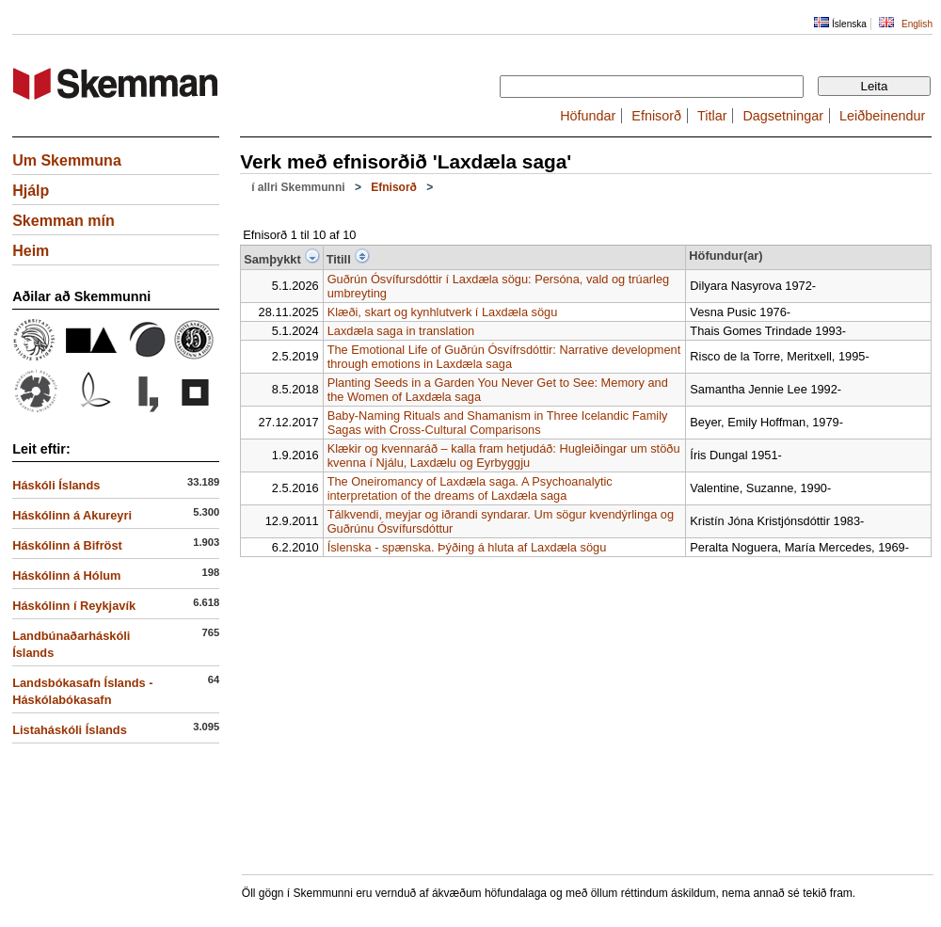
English (917, 24)
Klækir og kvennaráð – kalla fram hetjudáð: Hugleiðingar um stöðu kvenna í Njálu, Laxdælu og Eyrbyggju (503, 455)
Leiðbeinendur (882, 115)
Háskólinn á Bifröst (67, 545)
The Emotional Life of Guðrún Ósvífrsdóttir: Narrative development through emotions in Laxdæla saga (504, 357)
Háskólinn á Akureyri (72, 515)
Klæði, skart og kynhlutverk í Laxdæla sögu (442, 312)
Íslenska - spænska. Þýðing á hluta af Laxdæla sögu (467, 547)
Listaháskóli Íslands (69, 730)
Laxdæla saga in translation (401, 331)
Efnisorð (656, 115)
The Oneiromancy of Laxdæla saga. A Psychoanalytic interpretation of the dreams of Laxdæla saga (470, 488)
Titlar (711, 115)
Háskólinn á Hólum (66, 575)
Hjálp (30, 191)
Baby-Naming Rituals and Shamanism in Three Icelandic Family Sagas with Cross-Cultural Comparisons (497, 422)
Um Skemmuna (66, 160)
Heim (30, 251)
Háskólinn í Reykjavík (74, 606)
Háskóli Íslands (56, 485)
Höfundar (587, 115)
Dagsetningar (782, 115)
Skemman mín (63, 221)
